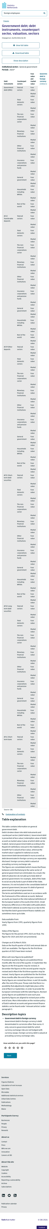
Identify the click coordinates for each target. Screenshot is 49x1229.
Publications (6, 1103)
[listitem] (3, 1196)
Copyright (5, 1170)
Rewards (4, 1131)
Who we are (5, 1149)
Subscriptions (6, 1187)
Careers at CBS (6, 1156)
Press (3, 1145)
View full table (20, 45)
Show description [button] (20, 61)
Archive (4, 1184)
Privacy (4, 1127)
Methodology (6, 1106)
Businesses (5, 1121)
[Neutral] (15, 1048)
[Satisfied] (20, 1048)
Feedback (42, 1227)
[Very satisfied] (24, 1048)
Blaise (3, 1109)
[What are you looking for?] (24, 13)
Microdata (5, 1092)
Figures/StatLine (7, 1082)
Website (4, 1167)
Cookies (4, 1174)
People (4, 1124)
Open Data (5, 1089)
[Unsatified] (10, 1048)
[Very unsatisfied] (5, 1048)
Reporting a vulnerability (10, 1180)
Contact (4, 1142)
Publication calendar (9, 1204)
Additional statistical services (12, 1096)
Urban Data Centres (8, 1099)
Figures (6, 21)
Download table (21, 53)
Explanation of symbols (15, 815)
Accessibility (6, 1177)
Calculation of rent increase (11, 1086)
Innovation (5, 1152)
